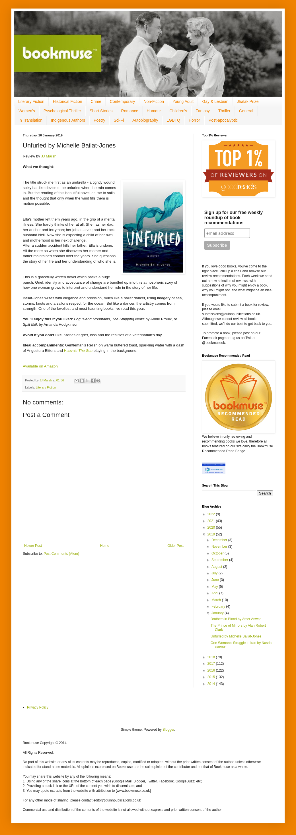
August (217, 567)
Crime (96, 101)
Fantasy (203, 111)
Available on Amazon (40, 366)
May (215, 587)
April (215, 593)
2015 (211, 677)
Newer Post (33, 546)
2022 (211, 514)
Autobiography (145, 120)
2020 (211, 527)
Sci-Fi (119, 120)
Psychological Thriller (62, 111)
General (246, 111)
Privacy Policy (37, 707)
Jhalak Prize (247, 101)
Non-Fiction (154, 101)
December (219, 540)
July (215, 573)
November (219, 547)
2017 (211, 664)
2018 (211, 657)
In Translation (30, 120)
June (215, 580)
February (218, 606)
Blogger (168, 730)
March (216, 600)
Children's (178, 111)
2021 (211, 521)
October (218, 553)
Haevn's (78, 350)
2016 (211, 670)
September (220, 560)
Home (104, 546)
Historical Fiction (67, 101)
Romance (129, 111)
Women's (26, 111)
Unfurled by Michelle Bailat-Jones (236, 636)
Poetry (99, 120)
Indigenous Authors (68, 120)
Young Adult (183, 101)
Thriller (224, 111)
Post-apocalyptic (223, 120)
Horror (194, 120)
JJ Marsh (49, 156)
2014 (211, 684)
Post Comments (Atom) (61, 554)
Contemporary (122, 101)
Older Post (175, 546)
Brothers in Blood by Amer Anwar (236, 619)
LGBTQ (173, 120)
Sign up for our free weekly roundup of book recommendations (233, 217)
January (218, 613)
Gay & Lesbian (215, 101)
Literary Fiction (31, 101)
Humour (154, 111)
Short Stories (101, 111)
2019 (211, 534)
